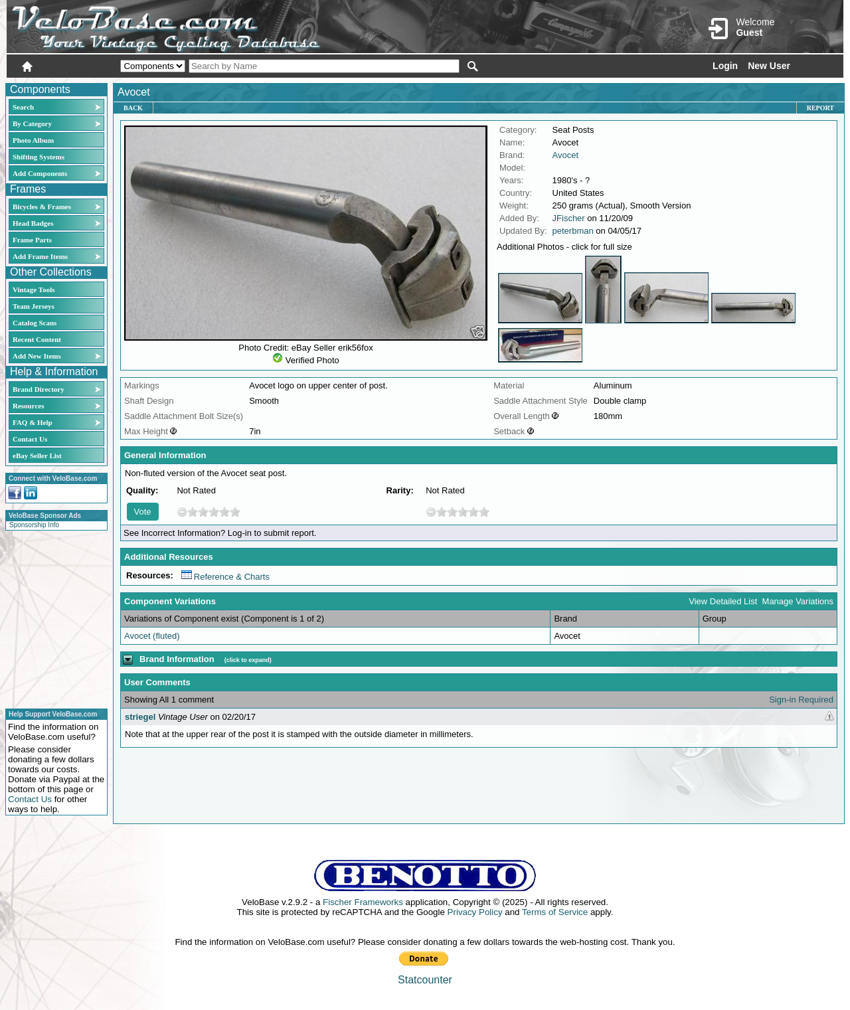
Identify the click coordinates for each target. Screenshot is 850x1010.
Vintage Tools (33, 290)
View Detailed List (723, 601)
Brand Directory (38, 389)
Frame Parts (32, 240)
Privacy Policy (475, 912)
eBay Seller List (37, 456)
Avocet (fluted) (152, 636)
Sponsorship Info (34, 525)
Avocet (565, 155)
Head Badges (33, 223)
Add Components (40, 173)
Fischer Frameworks (363, 902)
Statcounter (425, 979)
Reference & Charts (225, 577)
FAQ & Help (32, 422)
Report (820, 108)
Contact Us (30, 439)
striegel (140, 717)
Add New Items (37, 356)
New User (769, 65)
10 (235, 512)
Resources (28, 406)
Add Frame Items (40, 256)
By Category (32, 123)
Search (23, 107)
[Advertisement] (52, 617)
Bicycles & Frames (43, 206)
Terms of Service (555, 912)
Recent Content (37, 339)
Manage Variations (797, 601)
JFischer (568, 218)
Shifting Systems (38, 157)
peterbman (573, 231)
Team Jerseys (33, 306)
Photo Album (33, 140)
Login (725, 65)
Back (133, 108)
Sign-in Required (801, 700)
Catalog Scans (34, 323)
